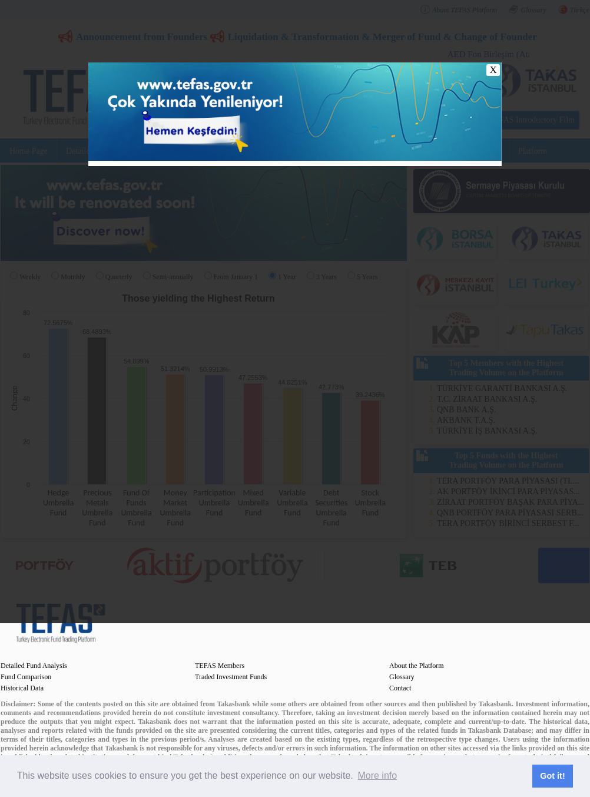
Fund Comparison (26, 677)
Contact (400, 688)
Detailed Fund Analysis (34, 666)
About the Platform (416, 666)
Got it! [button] (552, 776)
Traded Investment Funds (231, 677)
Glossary (402, 677)
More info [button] (377, 775)
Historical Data (22, 688)
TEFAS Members (219, 666)
